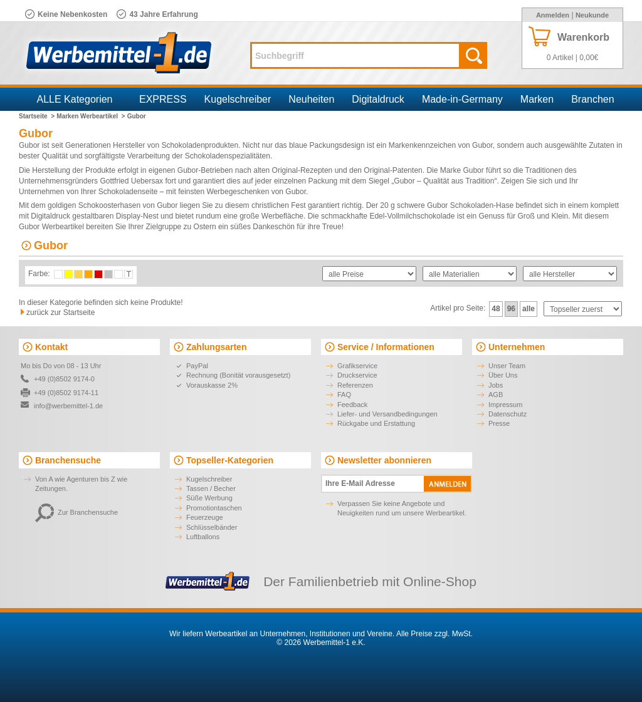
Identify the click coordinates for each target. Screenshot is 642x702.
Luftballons (202, 536)
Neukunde (592, 15)
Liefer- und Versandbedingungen (387, 414)
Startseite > (37, 116)
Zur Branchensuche (76, 512)
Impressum (505, 404)
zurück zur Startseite (60, 312)
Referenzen (355, 385)
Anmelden (552, 15)
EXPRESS (163, 99)
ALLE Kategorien (75, 99)
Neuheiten (311, 99)
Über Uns (502, 375)
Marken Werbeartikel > (90, 116)
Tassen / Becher (211, 488)
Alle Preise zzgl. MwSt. (434, 633)
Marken (537, 99)
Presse (499, 423)
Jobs (495, 385)
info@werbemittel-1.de (68, 406)
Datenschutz (507, 414)
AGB (495, 394)
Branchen (592, 99)
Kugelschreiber (237, 99)
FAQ (344, 394)
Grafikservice (357, 365)
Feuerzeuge (204, 517)
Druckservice (357, 375)
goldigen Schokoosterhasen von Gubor (112, 205)
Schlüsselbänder (211, 527)
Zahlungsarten (216, 347)
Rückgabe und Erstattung (376, 423)
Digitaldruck (378, 99)
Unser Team (506, 365)
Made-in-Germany (462, 99)
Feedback (352, 404)
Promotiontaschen (214, 508)
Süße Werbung (209, 498)
